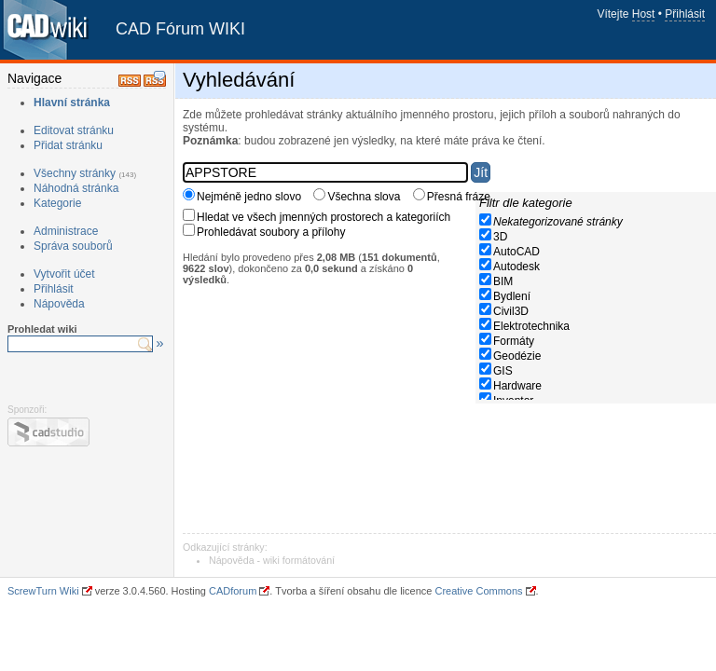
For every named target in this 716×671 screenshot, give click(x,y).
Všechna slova (363, 196)
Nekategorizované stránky (558, 221)
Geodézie (517, 356)
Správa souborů (73, 246)
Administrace (66, 231)
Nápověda (59, 303)
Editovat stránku (74, 130)
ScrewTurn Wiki (43, 590)
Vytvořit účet (64, 274)
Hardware (517, 385)
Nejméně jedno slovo (249, 196)
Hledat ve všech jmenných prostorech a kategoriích (323, 217)
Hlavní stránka (72, 102)
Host (643, 14)
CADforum (232, 590)
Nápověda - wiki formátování (272, 560)
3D (500, 236)
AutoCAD (516, 251)
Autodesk (516, 266)
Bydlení (511, 296)
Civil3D (511, 311)
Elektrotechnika (531, 326)
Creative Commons (478, 590)
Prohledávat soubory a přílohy (271, 232)
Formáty (513, 341)
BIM (503, 281)
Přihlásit (685, 14)
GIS (503, 370)
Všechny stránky (75, 173)
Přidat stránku (68, 145)
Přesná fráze (458, 196)
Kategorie (57, 203)
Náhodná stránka (76, 188)
